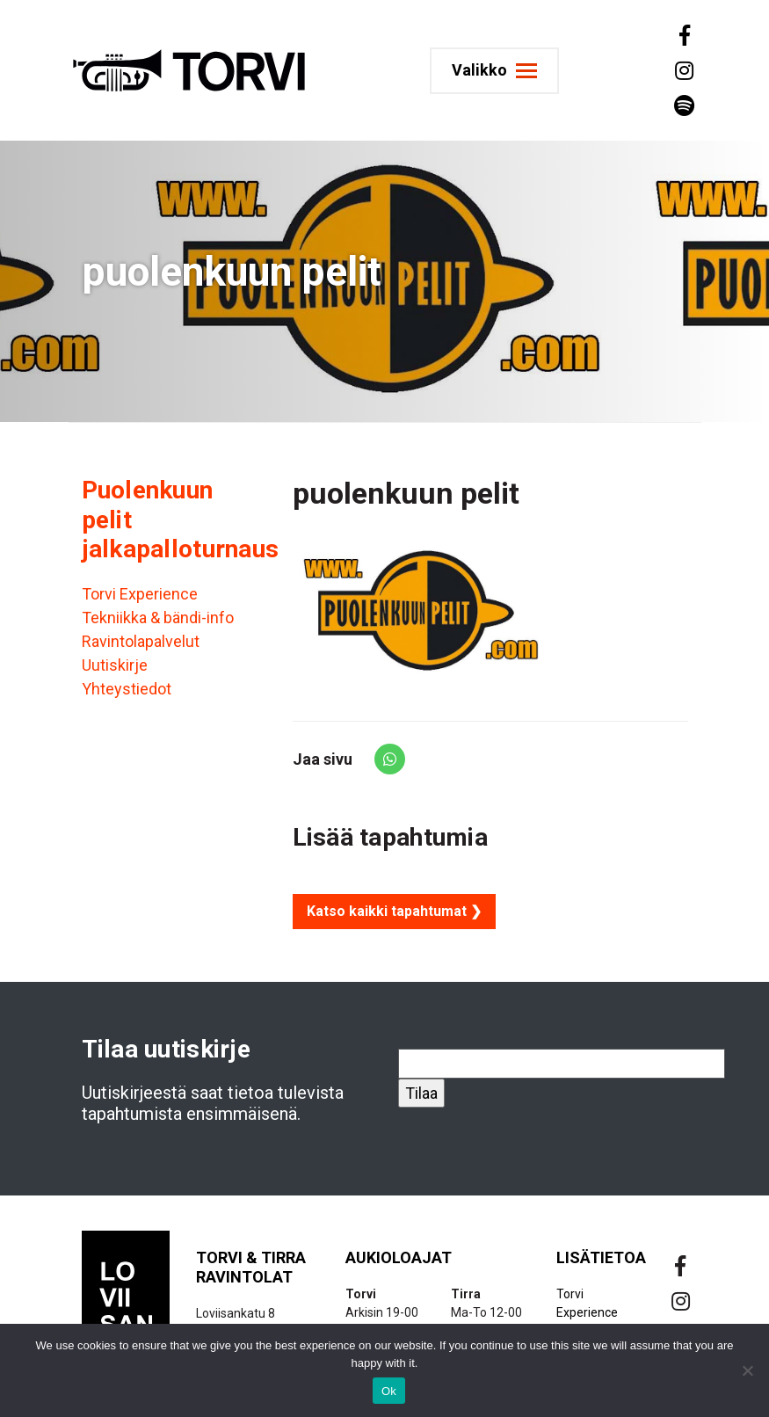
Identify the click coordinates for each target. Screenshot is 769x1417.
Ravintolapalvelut (141, 641)
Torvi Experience (140, 594)
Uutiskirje (115, 665)
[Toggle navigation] (497, 70)
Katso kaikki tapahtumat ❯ (394, 911)
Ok (388, 1391)
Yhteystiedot (126, 688)
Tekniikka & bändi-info (158, 617)
